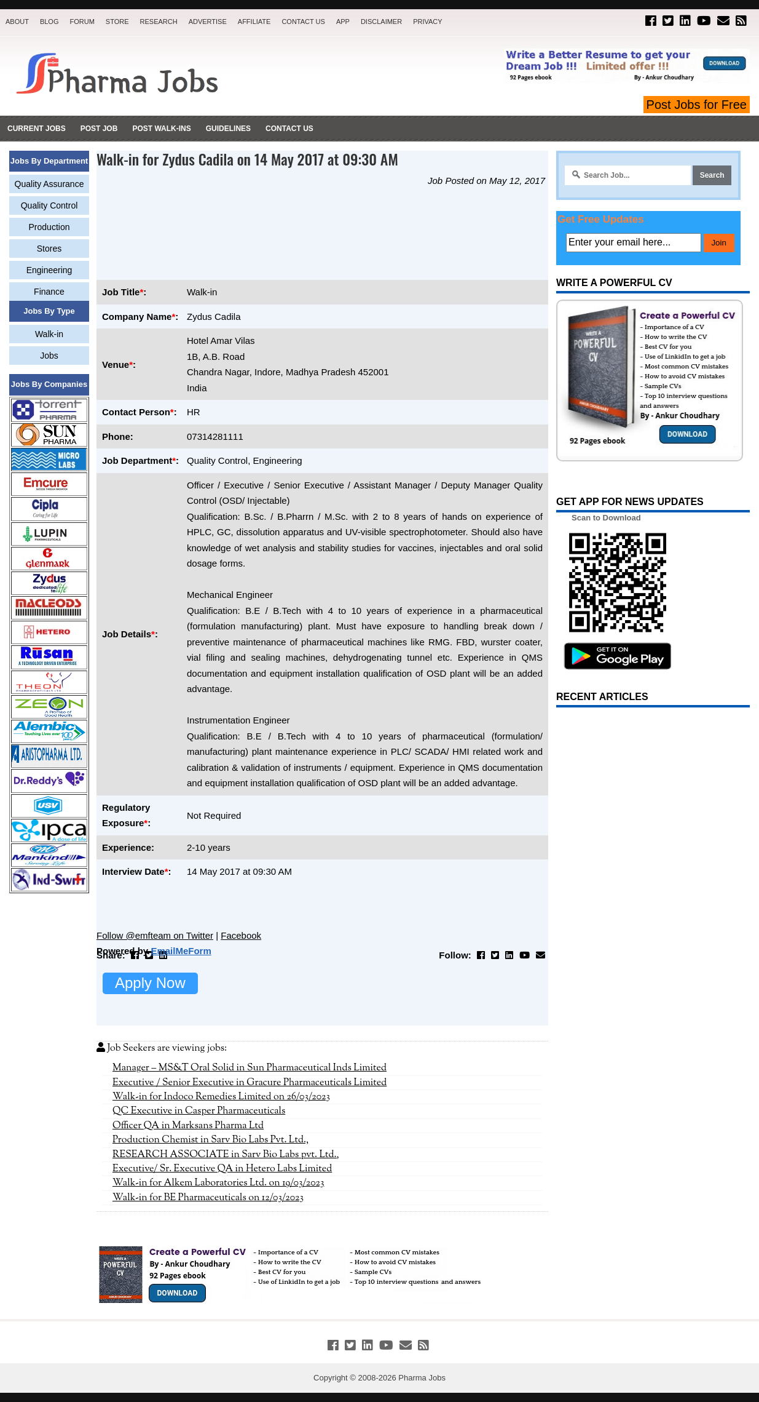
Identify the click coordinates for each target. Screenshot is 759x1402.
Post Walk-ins (161, 128)
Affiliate (254, 21)
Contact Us (303, 21)
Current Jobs (36, 128)
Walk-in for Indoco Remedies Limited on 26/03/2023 (221, 1097)
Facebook (241, 935)
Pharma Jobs (422, 1377)
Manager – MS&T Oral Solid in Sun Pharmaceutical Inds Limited (249, 1068)
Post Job (99, 128)
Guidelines (228, 128)
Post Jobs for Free (697, 104)
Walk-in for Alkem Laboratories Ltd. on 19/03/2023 (218, 1183)
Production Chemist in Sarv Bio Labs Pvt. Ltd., (210, 1140)
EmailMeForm (181, 951)
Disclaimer (381, 21)
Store (117, 21)
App (343, 21)
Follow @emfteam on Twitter (154, 935)
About (17, 21)
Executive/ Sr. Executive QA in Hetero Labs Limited (222, 1169)
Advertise (208, 21)
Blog (49, 21)
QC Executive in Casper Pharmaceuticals (198, 1111)
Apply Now (150, 982)
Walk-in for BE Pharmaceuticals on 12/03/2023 (208, 1198)
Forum (81, 21)
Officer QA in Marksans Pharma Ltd (188, 1126)
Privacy (427, 21)
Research (159, 21)
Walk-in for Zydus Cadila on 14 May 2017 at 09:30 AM (247, 159)
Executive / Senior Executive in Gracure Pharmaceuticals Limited (249, 1082)
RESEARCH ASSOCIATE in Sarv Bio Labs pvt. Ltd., (225, 1154)
